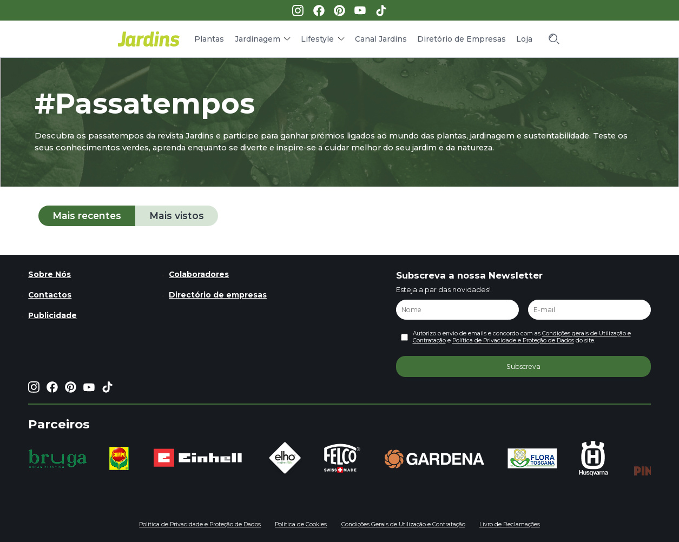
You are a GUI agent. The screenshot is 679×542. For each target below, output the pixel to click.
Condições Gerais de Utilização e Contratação (403, 524)
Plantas (209, 39)
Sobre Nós (49, 274)
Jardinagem (257, 39)
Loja (524, 39)
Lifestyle (317, 39)
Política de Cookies (301, 524)
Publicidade (52, 315)
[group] (57, 458)
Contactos (49, 294)
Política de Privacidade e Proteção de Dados (513, 340)
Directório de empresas (218, 294)
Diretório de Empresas (461, 39)
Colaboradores (199, 274)
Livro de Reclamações (509, 524)
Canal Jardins (381, 39)
